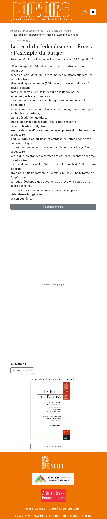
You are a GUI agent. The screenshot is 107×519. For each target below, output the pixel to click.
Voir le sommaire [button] (53, 446)
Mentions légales (35, 509)
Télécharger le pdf (53, 206)
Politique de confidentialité (64, 509)
